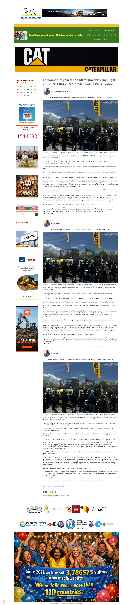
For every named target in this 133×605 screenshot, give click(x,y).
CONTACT (98, 30)
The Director (91, 35)
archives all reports (101, 39)
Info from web (103, 35)
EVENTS (113, 35)
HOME (90, 30)
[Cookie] (4, 601)
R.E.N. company (109, 30)
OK (36, 214)
